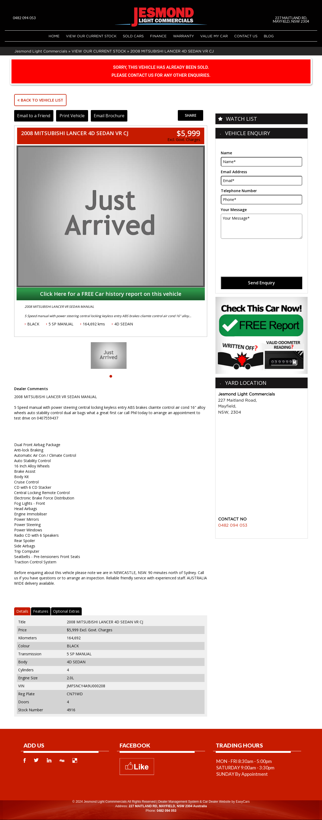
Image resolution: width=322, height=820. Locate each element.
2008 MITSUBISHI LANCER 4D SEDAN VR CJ (172, 51)
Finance (158, 36)
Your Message (234, 209)
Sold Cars (133, 36)
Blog (269, 36)
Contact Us (245, 36)
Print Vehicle (74, 116)
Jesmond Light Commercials (40, 51)
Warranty (183, 36)
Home (54, 36)
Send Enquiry (261, 283)
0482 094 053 (24, 18)
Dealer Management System (178, 801)
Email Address (234, 171)
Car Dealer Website (216, 801)
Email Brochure (113, 116)
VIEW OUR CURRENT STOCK (91, 36)
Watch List (241, 118)
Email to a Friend (34, 116)
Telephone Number (239, 190)
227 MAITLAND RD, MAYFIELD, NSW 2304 (291, 19)
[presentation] (261, 251)
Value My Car (214, 36)
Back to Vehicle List (40, 100)
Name (226, 152)
